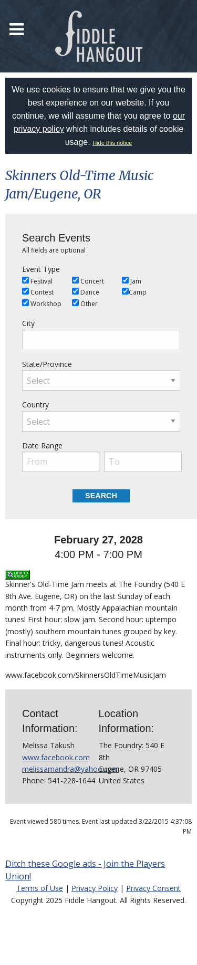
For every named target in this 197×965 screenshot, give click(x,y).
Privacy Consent (153, 888)
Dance (85, 292)
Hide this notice (112, 143)
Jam (131, 281)
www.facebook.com (56, 757)
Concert (88, 281)
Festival (37, 281)
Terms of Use (39, 888)
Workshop (41, 303)
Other (85, 303)
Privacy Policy (94, 888)
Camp (134, 292)
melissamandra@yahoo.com (70, 769)
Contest (38, 292)
